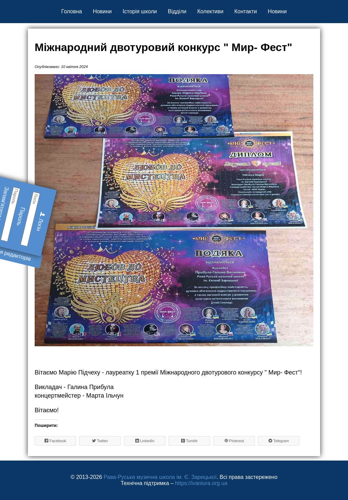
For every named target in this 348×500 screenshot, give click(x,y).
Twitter (100, 440)
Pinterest (234, 440)
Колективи (210, 11)
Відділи (177, 11)
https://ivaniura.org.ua (201, 483)
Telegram (278, 440)
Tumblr (189, 440)
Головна (71, 11)
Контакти (245, 11)
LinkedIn (144, 440)
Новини (102, 11)
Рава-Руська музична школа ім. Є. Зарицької (160, 477)
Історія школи (140, 11)
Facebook (55, 440)
